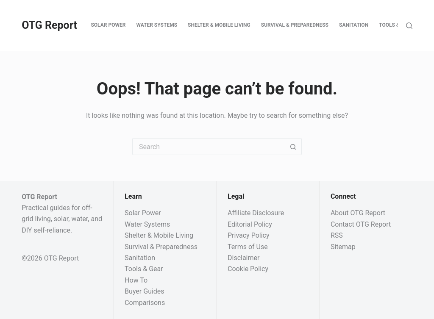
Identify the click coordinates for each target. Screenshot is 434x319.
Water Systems (156, 25)
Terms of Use (248, 247)
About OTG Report (358, 213)
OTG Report (49, 25)
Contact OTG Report (361, 224)
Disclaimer (243, 258)
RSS (337, 235)
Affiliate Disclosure (256, 213)
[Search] (409, 25)
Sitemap (343, 247)
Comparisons (145, 303)
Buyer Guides (144, 291)
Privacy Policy (249, 235)
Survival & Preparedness (294, 25)
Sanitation (353, 25)
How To (136, 280)
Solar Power (108, 25)
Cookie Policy (248, 269)
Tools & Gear (396, 25)
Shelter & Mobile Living (219, 25)
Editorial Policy (250, 224)
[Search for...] (208, 146)
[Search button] (293, 146)
